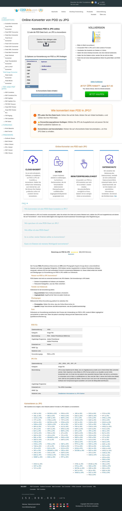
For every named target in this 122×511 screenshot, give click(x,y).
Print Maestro (9, 128)
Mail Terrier (8, 131)
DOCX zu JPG (106, 422)
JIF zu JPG (50, 439)
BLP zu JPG (37, 431)
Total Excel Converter (8, 39)
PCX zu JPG (106, 428)
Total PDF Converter (11, 32)
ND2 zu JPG (37, 435)
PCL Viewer (9, 147)
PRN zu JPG (65, 413)
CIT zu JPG (78, 418)
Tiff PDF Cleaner (10, 104)
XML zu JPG (37, 415)
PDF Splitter (9, 98)
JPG (28, 86)
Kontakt (93, 14)
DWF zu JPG (51, 418)
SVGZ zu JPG (51, 455)
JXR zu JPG (78, 413)
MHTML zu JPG (52, 422)
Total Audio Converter (8, 76)
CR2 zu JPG (65, 450)
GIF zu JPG (78, 431)
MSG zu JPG (38, 439)
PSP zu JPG (78, 426)
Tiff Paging (8, 115)
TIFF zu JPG (65, 420)
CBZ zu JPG (92, 466)
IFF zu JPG (105, 415)
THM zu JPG (106, 424)
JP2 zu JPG (64, 424)
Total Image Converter (10, 72)
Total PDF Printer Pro (10, 111)
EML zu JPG (37, 437)
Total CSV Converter (11, 46)
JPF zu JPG (37, 428)
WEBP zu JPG (38, 457)
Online (63, 11)
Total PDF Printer (10, 107)
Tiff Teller (8, 121)
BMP (28, 67)
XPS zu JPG (106, 420)
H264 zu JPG (38, 424)
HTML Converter (76, 486)
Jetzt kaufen (96, 94)
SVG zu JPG (92, 424)
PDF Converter (34, 486)
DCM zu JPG (79, 420)
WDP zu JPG (92, 415)
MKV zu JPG (92, 448)
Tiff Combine (9, 118)
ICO (28, 77)
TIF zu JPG (64, 435)
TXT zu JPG (51, 426)
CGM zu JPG (92, 422)
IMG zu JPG (51, 415)
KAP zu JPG (92, 418)
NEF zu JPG (65, 444)
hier (115, 196)
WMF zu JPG (79, 428)
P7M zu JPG (37, 441)
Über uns (103, 14)
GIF (28, 73)
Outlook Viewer (10, 138)
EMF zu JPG (65, 439)
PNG (28, 80)
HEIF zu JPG (79, 437)
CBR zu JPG (92, 468)
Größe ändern (46, 66)
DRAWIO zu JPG (52, 437)
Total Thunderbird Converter (11, 62)
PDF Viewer (9, 150)
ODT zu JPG (78, 424)
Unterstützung (101, 11)
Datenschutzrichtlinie (34, 504)
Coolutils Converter (11, 23)
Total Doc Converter (11, 35)
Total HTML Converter (8, 28)
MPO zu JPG (65, 428)
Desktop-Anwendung (76, 11)
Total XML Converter (11, 49)
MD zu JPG (91, 470)
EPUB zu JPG (92, 464)
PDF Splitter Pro (10, 101)
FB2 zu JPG (92, 474)
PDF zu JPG (37, 413)
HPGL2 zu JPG (106, 426)
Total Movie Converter (8, 82)
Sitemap (24, 504)
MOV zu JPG (92, 450)
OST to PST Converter (9, 68)
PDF (28, 83)
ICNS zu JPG (92, 426)
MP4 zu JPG (37, 426)
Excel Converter (87, 486)
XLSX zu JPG (38, 418)
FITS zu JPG (106, 413)
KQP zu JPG (92, 420)
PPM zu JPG (65, 422)
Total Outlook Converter (9, 57)
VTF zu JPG (37, 420)
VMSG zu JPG (79, 472)
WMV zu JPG (92, 444)
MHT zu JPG (51, 428)
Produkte (90, 11)
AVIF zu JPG (78, 439)
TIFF (28, 70)
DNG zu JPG (51, 457)
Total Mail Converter (11, 52)
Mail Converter (56, 486)
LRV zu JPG (51, 435)
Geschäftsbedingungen (29, 507)
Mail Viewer (8, 141)
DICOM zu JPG (52, 413)
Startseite (54, 11)
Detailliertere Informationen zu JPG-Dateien (71, 393)
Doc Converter (66, 486)
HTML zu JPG (51, 420)
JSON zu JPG (51, 424)
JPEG (29, 64)
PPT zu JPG (64, 457)
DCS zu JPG (37, 422)
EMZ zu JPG (78, 415)
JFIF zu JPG (51, 431)
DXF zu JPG (78, 422)
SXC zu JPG (92, 472)
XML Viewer (9, 153)
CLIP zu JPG (37, 433)
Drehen (44, 69)
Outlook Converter (45, 486)
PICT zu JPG (92, 441)
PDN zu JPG (51, 433)
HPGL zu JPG (106, 418)
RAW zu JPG (65, 446)
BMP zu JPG (65, 418)
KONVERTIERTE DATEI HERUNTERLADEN (46, 95)
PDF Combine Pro (11, 95)
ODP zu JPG (65, 452)
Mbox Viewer (9, 144)
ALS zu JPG (64, 426)
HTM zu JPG (78, 466)
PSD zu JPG (51, 444)
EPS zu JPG (106, 461)
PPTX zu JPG (79, 444)
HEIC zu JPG (79, 435)
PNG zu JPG (65, 415)
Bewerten (71, 254)
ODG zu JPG (79, 441)
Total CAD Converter (11, 43)
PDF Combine (9, 92)
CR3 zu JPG (92, 413)
